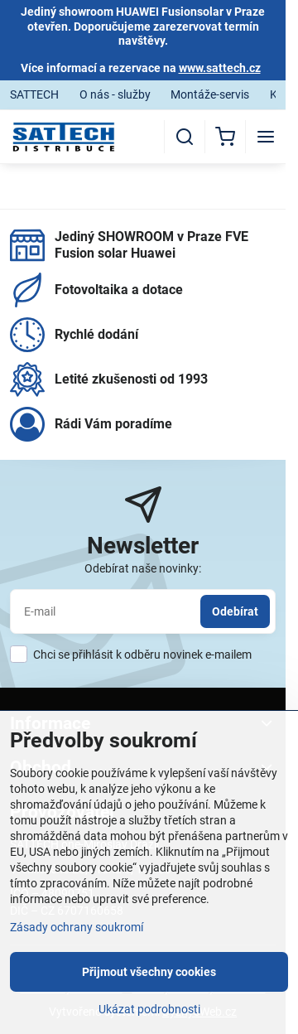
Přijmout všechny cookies (149, 971)
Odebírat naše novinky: (142, 568)
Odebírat (235, 611)
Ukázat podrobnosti (149, 1009)
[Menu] (266, 136)
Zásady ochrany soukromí (76, 927)
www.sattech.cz (220, 68)
